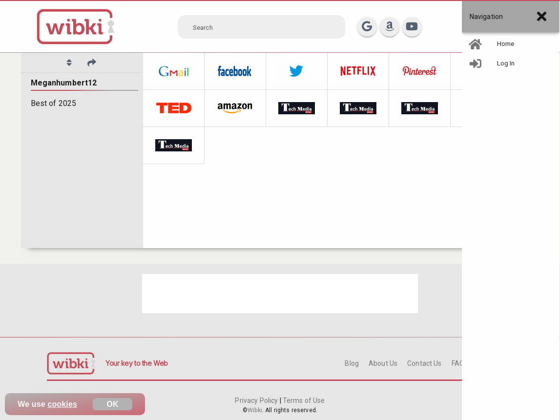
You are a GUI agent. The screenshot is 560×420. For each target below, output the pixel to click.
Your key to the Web (136, 363)
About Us (383, 363)
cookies (62, 404)
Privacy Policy (257, 400)
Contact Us (424, 363)
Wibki (255, 410)
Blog (352, 363)
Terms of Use (303, 400)
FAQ (458, 363)
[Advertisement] (280, 293)
